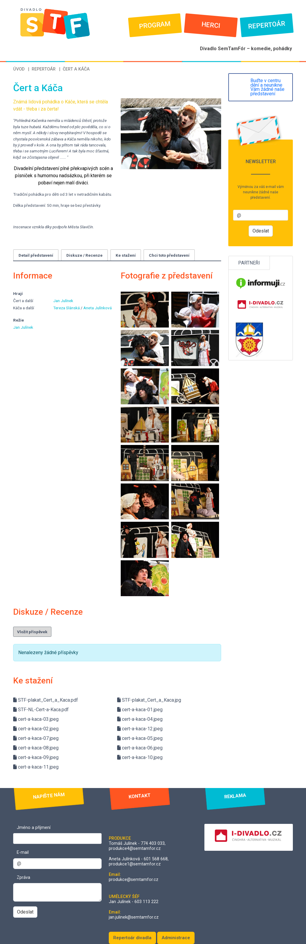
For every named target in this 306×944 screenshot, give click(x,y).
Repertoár (267, 25)
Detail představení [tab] (36, 255)
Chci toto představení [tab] (169, 255)
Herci (211, 25)
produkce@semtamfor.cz (133, 879)
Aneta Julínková (97, 307)
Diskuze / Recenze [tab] (84, 255)
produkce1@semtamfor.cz (135, 864)
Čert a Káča (76, 69)
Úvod (19, 69)
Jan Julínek (63, 300)
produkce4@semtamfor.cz (135, 848)
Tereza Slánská (67, 307)
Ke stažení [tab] (126, 255)
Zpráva (23, 877)
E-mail (23, 852)
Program (155, 25)
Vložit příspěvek (32, 631)
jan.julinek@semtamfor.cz (134, 917)
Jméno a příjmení (34, 827)
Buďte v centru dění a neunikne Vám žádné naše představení (267, 87)
